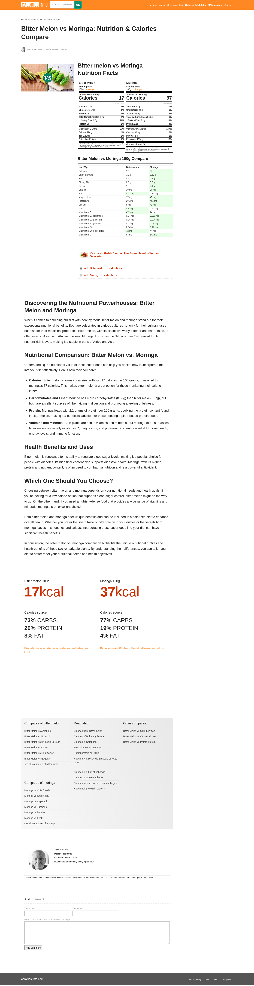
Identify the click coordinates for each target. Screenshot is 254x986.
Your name (29, 908)
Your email (77, 908)
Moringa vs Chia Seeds (37, 790)
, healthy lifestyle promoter (47, 49)
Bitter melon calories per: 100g (37, 648)
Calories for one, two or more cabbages (95, 783)
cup (73, 648)
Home (24, 19)
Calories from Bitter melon (88, 731)
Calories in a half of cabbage (89, 772)
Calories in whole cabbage (88, 777)
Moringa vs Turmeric (35, 807)
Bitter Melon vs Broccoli (37, 736)
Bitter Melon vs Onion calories (139, 736)
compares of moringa (43, 823)
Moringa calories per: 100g (111, 648)
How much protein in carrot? (89, 788)
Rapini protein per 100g (86, 753)
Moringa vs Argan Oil (35, 801)
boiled (27, 652)
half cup (80, 648)
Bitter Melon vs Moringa (52, 19)
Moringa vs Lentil (33, 818)
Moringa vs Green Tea (36, 795)
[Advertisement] (47, 129)
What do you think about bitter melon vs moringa (47, 919)
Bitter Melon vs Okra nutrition (139, 731)
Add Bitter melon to (103, 268)
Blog (181, 5)
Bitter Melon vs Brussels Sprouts (42, 741)
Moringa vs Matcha (34, 812)
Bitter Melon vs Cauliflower (39, 753)
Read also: (124, 255)
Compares (172, 5)
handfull (135, 648)
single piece (65, 648)
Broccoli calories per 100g (88, 747)
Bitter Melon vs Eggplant (37, 758)
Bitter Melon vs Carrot (36, 747)
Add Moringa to (100, 275)
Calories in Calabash (85, 741)
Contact (228, 5)
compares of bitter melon (45, 764)
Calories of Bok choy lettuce (89, 736)
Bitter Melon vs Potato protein (139, 741)
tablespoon (145, 648)
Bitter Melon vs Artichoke (38, 731)
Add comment (33, 947)
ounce (55, 648)
